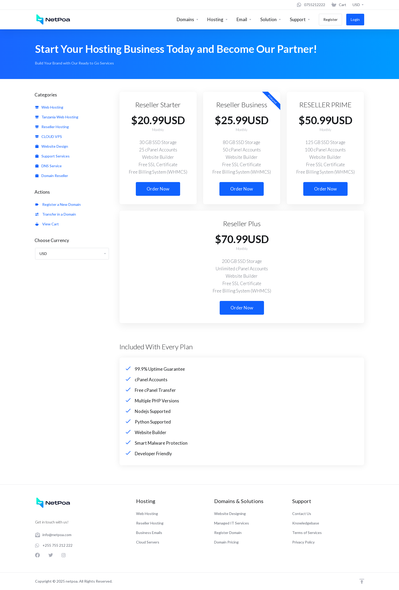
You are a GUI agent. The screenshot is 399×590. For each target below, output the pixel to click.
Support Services (52, 156)
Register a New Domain (58, 204)
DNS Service (48, 166)
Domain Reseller (51, 175)
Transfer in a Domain (55, 214)
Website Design (51, 146)
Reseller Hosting (52, 126)
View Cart (47, 224)
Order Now (158, 189)
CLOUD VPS (48, 136)
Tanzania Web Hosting (56, 117)
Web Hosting (49, 107)
